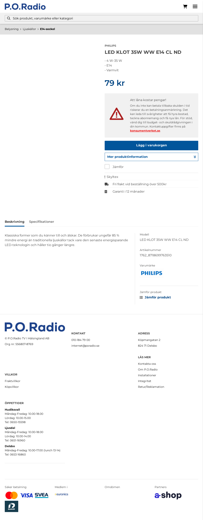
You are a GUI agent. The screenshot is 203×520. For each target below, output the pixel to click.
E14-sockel (47, 29)
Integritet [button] (144, 381)
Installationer (147, 375)
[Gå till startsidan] (25, 6)
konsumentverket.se (145, 130)
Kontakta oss (147, 364)
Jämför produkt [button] (155, 297)
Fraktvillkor (12, 381)
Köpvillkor (12, 387)
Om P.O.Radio (148, 369)
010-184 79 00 (80, 340)
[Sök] (101, 18)
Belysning (12, 29)
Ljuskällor (29, 29)
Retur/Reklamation (151, 387)
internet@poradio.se (85, 345)
